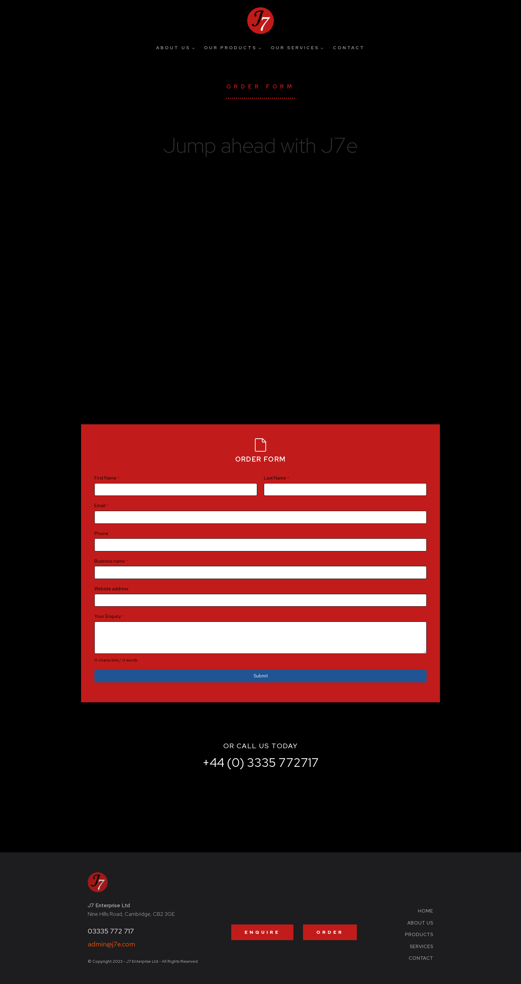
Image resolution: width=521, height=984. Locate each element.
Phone (101, 533)
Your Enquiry (109, 616)
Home (425, 911)
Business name (111, 561)
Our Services (295, 48)
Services (421, 946)
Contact (349, 48)
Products (419, 934)
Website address (111, 589)
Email (101, 505)
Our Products (230, 48)
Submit (261, 676)
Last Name (276, 478)
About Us (173, 48)
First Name (107, 478)
